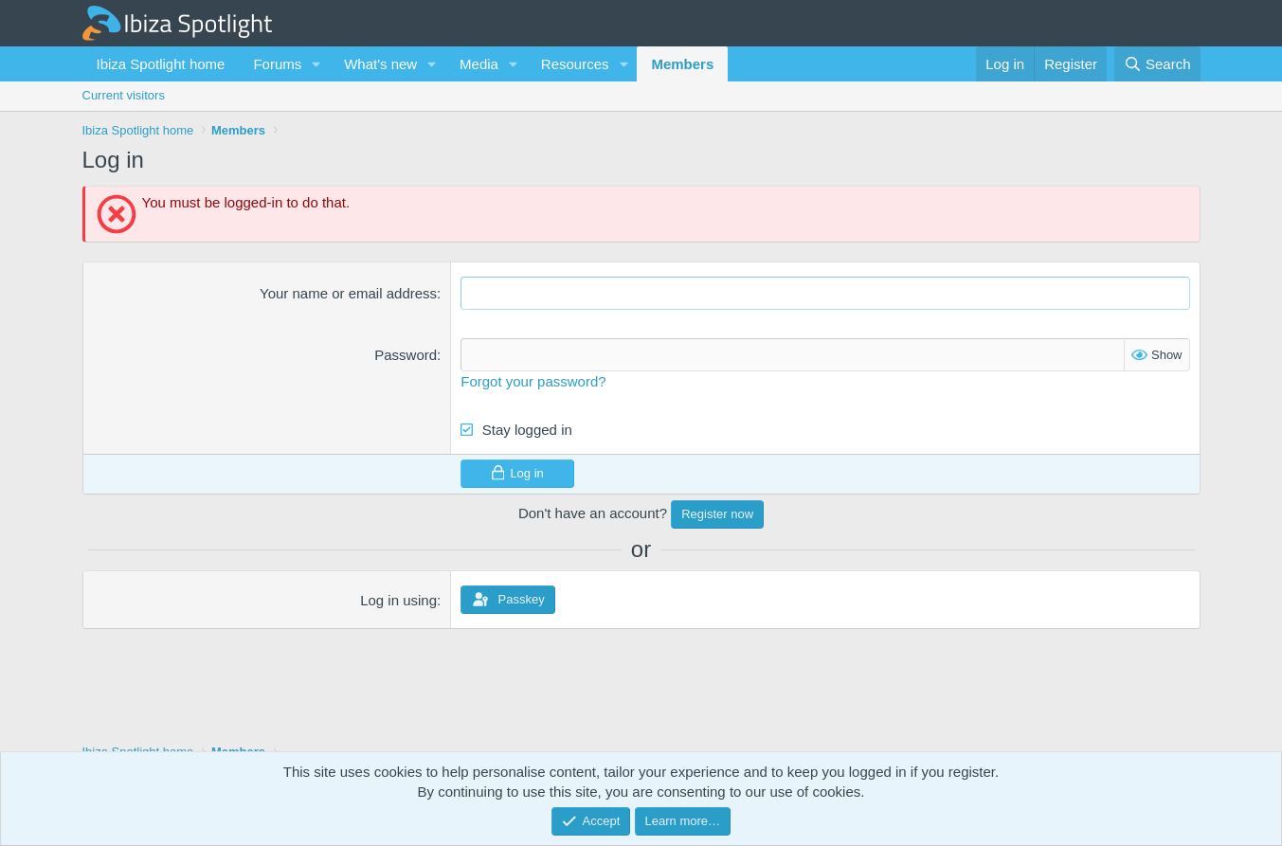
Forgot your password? (532, 381)
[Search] (1157, 63)
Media (479, 64)
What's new (380, 64)
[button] (316, 63)
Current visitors (123, 95)
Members (682, 64)
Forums (277, 64)
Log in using (398, 600)
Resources (575, 64)
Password (405, 355)
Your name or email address (348, 293)
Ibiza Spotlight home (161, 64)
